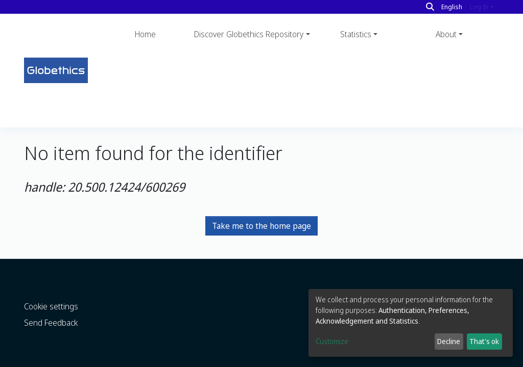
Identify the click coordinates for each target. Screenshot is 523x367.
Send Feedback (51, 301)
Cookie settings (51, 285)
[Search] (430, 6)
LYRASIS (153, 359)
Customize (332, 341)
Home (145, 34)
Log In (479, 6)
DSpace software (48, 359)
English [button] (451, 6)
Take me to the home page (261, 153)
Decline (448, 341)
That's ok (484, 341)
